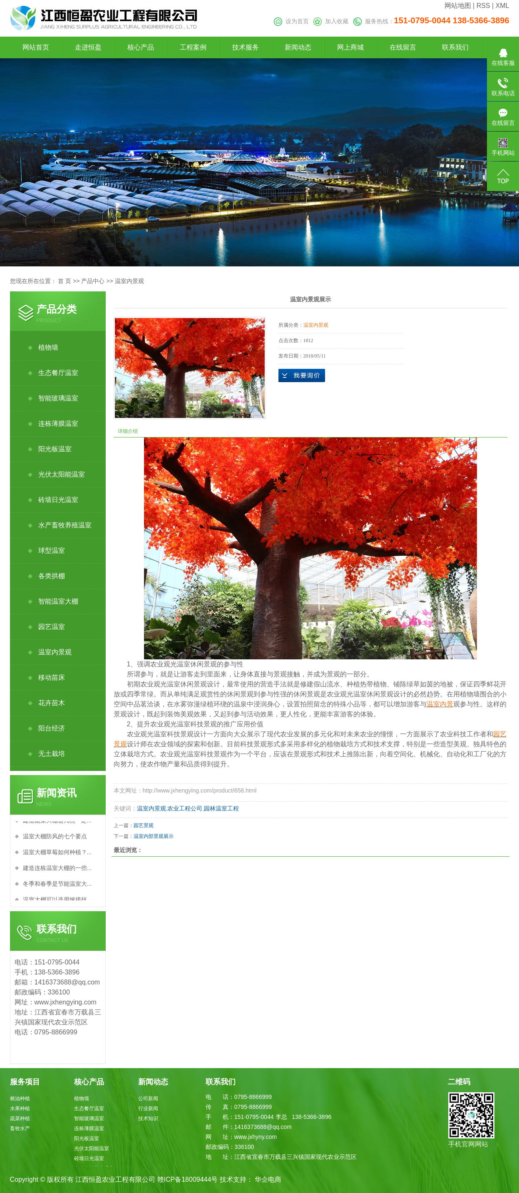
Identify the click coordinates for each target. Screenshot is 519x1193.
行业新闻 (148, 1108)
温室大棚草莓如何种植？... (57, 855)
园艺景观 (144, 825)
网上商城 (350, 47)
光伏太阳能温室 (61, 474)
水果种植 (20, 1108)
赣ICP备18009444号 (187, 1179)
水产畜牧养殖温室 (65, 525)
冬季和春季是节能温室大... (57, 886)
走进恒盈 (88, 47)
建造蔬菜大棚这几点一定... (57, 823)
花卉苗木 (51, 702)
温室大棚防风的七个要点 (55, 839)
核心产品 (140, 47)
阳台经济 (51, 728)
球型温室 (51, 550)
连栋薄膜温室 (58, 423)
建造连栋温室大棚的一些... (57, 870)
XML (502, 5)
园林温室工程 (221, 808)
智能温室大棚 (58, 601)
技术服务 (245, 47)
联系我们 (455, 47)
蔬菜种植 (20, 1118)
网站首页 (35, 47)
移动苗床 (51, 677)
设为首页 (291, 21)
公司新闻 (148, 1098)
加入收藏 (330, 21)
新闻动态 (298, 47)
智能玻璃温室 (58, 398)
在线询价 (301, 375)
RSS (483, 5)
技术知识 (148, 1118)
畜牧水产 (20, 1128)
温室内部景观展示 (154, 836)
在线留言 (403, 47)
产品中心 (92, 281)
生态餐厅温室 (58, 372)
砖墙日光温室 (58, 499)
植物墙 (48, 347)
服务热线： (431, 21)
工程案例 (193, 47)
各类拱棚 (51, 575)
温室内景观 (129, 281)
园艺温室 (51, 626)
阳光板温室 (55, 448)
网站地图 (458, 5)
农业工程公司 (184, 808)
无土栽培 (51, 753)
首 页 (64, 281)
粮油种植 (20, 1098)
